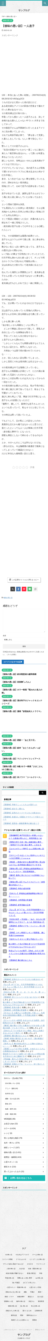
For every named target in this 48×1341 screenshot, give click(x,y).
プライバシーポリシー (25, 1330)
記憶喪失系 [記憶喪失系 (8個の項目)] (38, 1311)
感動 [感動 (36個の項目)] (25, 1292)
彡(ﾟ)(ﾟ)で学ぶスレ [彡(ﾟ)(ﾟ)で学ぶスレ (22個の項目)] (29, 1282)
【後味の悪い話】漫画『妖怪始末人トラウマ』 (22, 711)
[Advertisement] (24, 62)
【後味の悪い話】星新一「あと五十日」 (19, 740)
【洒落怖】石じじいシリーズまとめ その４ (20, 997)
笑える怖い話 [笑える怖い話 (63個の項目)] (35, 1306)
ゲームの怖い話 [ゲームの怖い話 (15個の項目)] (37, 1254)
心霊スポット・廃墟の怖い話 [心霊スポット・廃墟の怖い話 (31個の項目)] (16, 1287)
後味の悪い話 (8, 597)
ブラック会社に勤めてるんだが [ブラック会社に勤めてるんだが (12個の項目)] (13, 1264)
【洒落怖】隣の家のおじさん (14, 1036)
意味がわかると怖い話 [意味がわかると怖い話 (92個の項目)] (13, 1292)
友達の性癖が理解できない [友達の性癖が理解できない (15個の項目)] (14, 1273)
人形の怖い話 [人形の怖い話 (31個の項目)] (11, 1268)
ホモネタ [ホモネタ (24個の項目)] (30, 1264)
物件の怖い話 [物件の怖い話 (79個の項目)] (20, 1301)
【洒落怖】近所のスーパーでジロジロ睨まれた (22, 813)
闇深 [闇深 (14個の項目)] (21, 1315)
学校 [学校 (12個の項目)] (40, 1273)
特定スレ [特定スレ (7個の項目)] (32, 1301)
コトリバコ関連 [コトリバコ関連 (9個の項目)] (7, 1259)
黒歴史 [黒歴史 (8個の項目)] (34, 1320)
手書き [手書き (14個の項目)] (32, 1292)
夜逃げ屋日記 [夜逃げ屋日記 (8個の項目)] (31, 1273)
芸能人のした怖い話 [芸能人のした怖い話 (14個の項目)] (12, 1311)
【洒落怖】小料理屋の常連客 (14, 1010)
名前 (4, 636)
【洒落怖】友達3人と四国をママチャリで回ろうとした (23, 818)
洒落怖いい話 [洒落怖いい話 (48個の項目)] (8, 1301)
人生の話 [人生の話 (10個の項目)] (22, 1268)
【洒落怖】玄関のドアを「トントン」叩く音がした (24, 1064)
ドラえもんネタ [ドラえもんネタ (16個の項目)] (21, 1259)
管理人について (40, 1330)
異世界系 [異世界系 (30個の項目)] (41, 1301)
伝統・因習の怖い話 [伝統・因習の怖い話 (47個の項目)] (34, 1268)
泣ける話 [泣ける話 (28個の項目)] (40, 1297)
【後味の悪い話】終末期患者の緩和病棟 (19, 674)
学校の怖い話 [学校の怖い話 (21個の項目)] (9, 1278)
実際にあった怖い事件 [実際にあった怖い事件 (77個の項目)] (24, 1278)
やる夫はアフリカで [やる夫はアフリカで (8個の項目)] (22, 1254)
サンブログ (24, 10)
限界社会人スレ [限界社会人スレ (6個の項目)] (32, 1315)
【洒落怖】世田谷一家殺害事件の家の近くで (21, 823)
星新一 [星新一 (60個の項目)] (40, 1292)
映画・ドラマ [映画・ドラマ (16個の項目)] (9, 1297)
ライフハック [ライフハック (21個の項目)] (40, 1264)
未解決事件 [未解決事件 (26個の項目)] (21, 1297)
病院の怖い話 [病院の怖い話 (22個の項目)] (12, 1306)
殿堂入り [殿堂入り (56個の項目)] (31, 1297)
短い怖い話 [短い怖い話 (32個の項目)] (24, 1306)
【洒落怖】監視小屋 (11, 1007)
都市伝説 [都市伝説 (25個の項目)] (14, 1315)
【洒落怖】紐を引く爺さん (14, 809)
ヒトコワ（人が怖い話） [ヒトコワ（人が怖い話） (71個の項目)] (38, 1259)
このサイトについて (9, 1330)
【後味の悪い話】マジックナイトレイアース (21, 759)
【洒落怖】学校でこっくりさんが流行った (20, 805)
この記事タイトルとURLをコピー (24, 580)
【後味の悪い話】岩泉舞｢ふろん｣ (16, 682)
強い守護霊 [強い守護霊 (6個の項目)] (16, 1282)
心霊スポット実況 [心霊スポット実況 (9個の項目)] (35, 1287)
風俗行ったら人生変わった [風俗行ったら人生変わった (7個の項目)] (20, 1320)
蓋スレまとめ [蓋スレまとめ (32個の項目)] (27, 1311)
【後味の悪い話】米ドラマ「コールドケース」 (22, 777)
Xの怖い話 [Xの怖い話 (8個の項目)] (8, 1254)
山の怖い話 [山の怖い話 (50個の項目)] (39, 1278)
